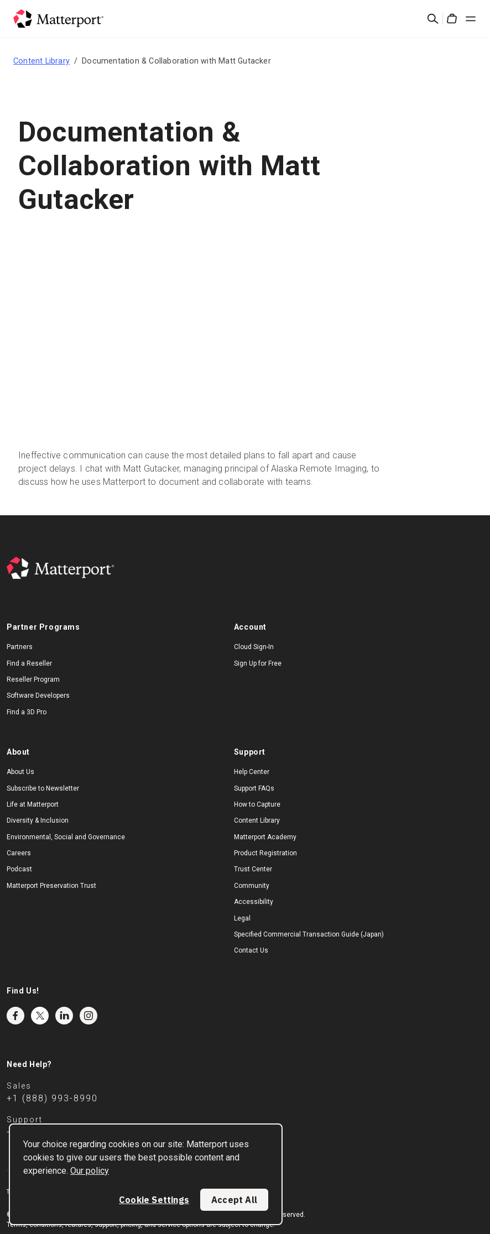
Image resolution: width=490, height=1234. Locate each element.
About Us (20, 772)
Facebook (15, 1015)
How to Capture (257, 804)
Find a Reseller (29, 663)
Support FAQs (254, 788)
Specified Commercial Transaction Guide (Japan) (309, 934)
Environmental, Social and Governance (66, 837)
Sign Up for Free (258, 663)
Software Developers (38, 695)
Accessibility (253, 902)
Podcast (19, 869)
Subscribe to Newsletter (43, 788)
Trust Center (253, 869)
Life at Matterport (33, 804)
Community (251, 886)
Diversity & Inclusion (38, 820)
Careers (19, 853)
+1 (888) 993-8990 (52, 1098)
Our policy (89, 1170)
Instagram (88, 1015)
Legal (242, 918)
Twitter (40, 1015)
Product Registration (265, 853)
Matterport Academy (265, 837)
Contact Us (251, 950)
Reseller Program (33, 679)
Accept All (234, 1199)
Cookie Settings (154, 1199)
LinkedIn (64, 1015)
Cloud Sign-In (254, 647)
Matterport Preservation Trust (51, 886)
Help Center (251, 772)
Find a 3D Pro (26, 712)
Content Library (41, 60)
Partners (20, 647)
